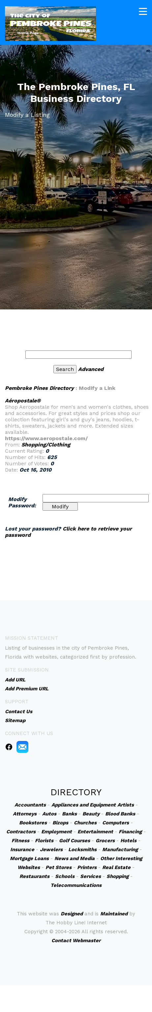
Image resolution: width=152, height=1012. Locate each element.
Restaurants (34, 876)
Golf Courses (74, 841)
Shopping (117, 876)
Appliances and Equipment (83, 805)
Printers (87, 867)
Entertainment (95, 832)
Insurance (22, 849)
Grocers (105, 841)
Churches (85, 823)
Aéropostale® (23, 400)
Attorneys (25, 814)
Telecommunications (76, 885)
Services (90, 876)
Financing (130, 832)
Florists (44, 841)
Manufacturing (120, 849)
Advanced (91, 369)
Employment (56, 832)
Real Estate (116, 867)
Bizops (60, 823)
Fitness (20, 841)
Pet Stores (59, 867)
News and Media (74, 858)
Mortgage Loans (29, 858)
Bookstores (33, 823)
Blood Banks (120, 814)
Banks (69, 814)
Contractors (21, 832)
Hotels (128, 841)
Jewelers (51, 849)
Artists (125, 805)
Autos (49, 814)
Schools (65, 876)
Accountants (30, 805)
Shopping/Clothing (45, 444)
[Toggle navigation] (143, 10)
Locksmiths (82, 849)
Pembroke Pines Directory (39, 388)
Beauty (91, 814)
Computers (115, 823)
